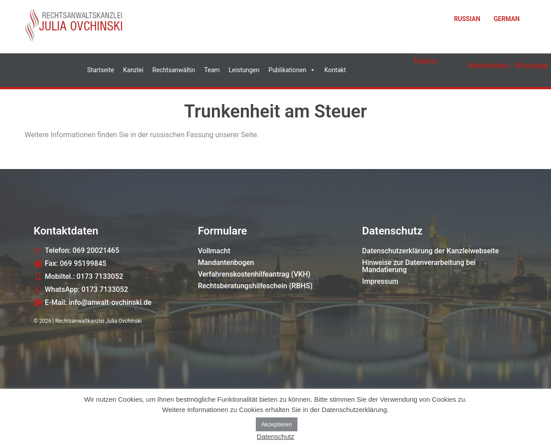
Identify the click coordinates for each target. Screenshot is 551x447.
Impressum (380, 281)
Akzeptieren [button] (276, 424)
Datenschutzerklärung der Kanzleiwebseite (430, 251)
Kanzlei (133, 70)
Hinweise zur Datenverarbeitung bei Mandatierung (419, 266)
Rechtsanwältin (173, 70)
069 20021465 (433, 76)
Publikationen (291, 70)
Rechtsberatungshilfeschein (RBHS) (255, 286)
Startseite (100, 70)
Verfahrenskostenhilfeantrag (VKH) (254, 274)
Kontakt (335, 70)
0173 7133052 (498, 75)
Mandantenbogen (226, 262)
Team (212, 70)
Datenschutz (275, 436)
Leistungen (244, 70)
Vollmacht (214, 251)
